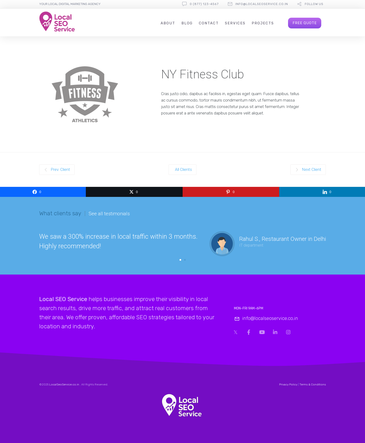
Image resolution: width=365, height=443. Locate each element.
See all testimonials (109, 213)
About (168, 23)
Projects (263, 23)
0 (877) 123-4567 (204, 4)
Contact (209, 23)
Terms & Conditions (313, 384)
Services (235, 23)
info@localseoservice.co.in (261, 4)
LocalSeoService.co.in (64, 384)
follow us (314, 4)
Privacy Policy (288, 384)
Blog (187, 23)
